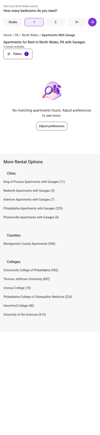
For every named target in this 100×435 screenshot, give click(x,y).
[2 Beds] (55, 22)
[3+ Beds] (77, 22)
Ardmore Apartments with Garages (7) (29, 199)
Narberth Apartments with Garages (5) (29, 190)
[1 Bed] (34, 22)
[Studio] (12, 22)
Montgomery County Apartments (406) (29, 243)
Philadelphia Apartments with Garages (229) (33, 208)
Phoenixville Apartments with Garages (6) (31, 217)
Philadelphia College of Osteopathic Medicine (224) (37, 297)
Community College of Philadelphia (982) (30, 270)
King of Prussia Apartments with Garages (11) (34, 181)
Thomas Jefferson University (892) (26, 279)
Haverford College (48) (18, 305)
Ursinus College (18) (17, 288)
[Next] (92, 22)
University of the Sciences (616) (24, 314)
